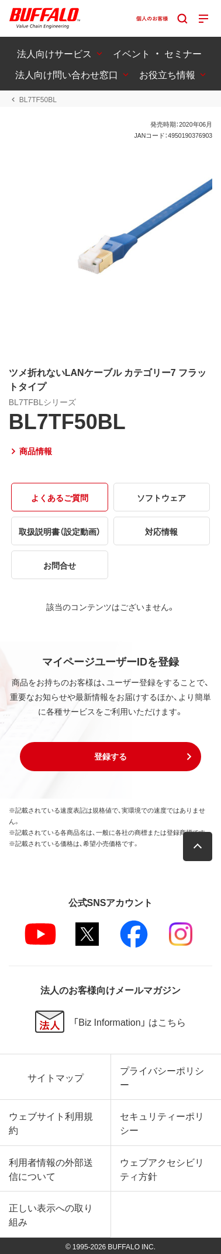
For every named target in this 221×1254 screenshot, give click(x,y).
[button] (110, 756)
